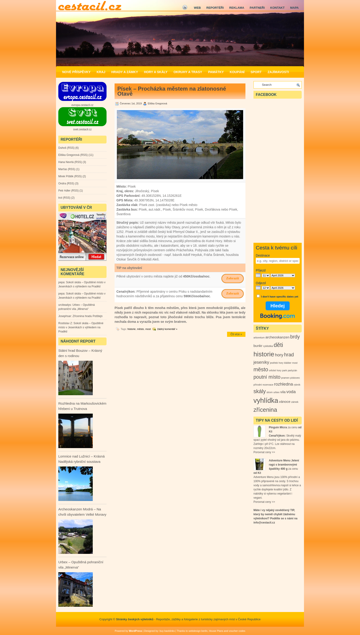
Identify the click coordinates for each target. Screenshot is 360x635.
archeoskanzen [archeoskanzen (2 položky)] (277, 337)
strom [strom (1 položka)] (270, 392)
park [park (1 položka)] (284, 370)
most (148, 329)
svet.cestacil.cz (82, 129)
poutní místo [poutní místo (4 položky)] (266, 377)
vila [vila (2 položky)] (283, 392)
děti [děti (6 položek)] (278, 345)
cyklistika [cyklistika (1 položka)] (268, 346)
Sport (256, 72)
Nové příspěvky (76, 72)
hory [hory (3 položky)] (279, 354)
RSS (71, 147)
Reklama (236, 7)
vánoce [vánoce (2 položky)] (284, 401)
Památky (216, 72)
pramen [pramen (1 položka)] (285, 377)
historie (131, 329)
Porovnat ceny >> (264, 452)
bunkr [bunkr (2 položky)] (257, 346)
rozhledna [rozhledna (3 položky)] (283, 384)
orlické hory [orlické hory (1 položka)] (275, 370)
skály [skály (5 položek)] (259, 391)
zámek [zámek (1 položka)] (294, 401)
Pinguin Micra (278, 427)
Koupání (237, 72)
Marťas (62, 169)
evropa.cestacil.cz (82, 105)
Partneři (257, 7)
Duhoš (62, 147)
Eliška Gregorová (68, 155)
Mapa (294, 7)
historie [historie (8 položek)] (263, 354)
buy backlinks (167, 630)
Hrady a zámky (124, 72)
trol (60, 197)
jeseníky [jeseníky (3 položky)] (261, 362)
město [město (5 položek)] (260, 369)
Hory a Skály (156, 72)
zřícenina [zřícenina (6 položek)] (265, 409)
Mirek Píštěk (65, 176)
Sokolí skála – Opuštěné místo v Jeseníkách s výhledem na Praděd (80, 327)
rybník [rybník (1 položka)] (297, 384)
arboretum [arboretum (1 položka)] (259, 337)
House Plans (216, 630)
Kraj (101, 72)
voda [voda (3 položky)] (290, 391)
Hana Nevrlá (66, 162)
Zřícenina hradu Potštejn (88, 316)
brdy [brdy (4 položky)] (295, 337)
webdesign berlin (198, 630)
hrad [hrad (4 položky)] (289, 355)
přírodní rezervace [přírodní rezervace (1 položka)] (263, 384)
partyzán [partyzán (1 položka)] (292, 370)
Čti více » (236, 334)
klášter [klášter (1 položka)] (287, 362)
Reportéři (215, 7)
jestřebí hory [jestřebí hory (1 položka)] (277, 362)
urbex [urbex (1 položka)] (276, 392)
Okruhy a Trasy (188, 72)
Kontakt (277, 7)
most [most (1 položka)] (295, 362)
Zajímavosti (278, 72)
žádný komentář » (167, 329)
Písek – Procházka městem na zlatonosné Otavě (171, 91)
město (140, 329)
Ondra (62, 183)
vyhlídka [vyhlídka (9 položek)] (265, 400)
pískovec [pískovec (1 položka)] (295, 377)
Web (197, 7)
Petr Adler (64, 190)
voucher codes (237, 630)
